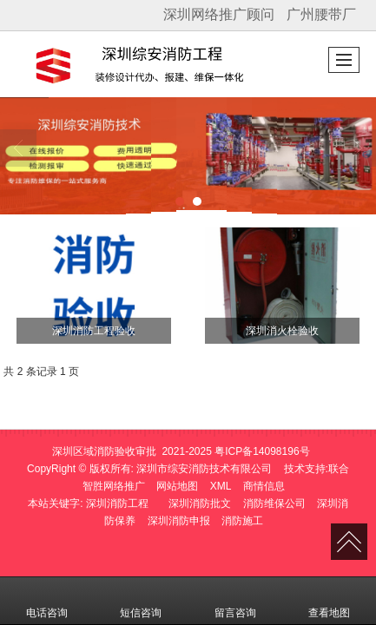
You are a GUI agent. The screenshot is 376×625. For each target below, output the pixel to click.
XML (221, 486)
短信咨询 (141, 600)
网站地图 (177, 486)
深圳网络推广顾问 (218, 14)
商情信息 (264, 486)
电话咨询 (47, 600)
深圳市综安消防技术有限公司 (204, 469)
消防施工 (242, 521)
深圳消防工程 (117, 503)
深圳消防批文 (199, 503)
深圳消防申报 (179, 521)
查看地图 (329, 600)
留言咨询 (235, 600)
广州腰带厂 (321, 14)
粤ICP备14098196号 (261, 451)
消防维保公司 (274, 503)
